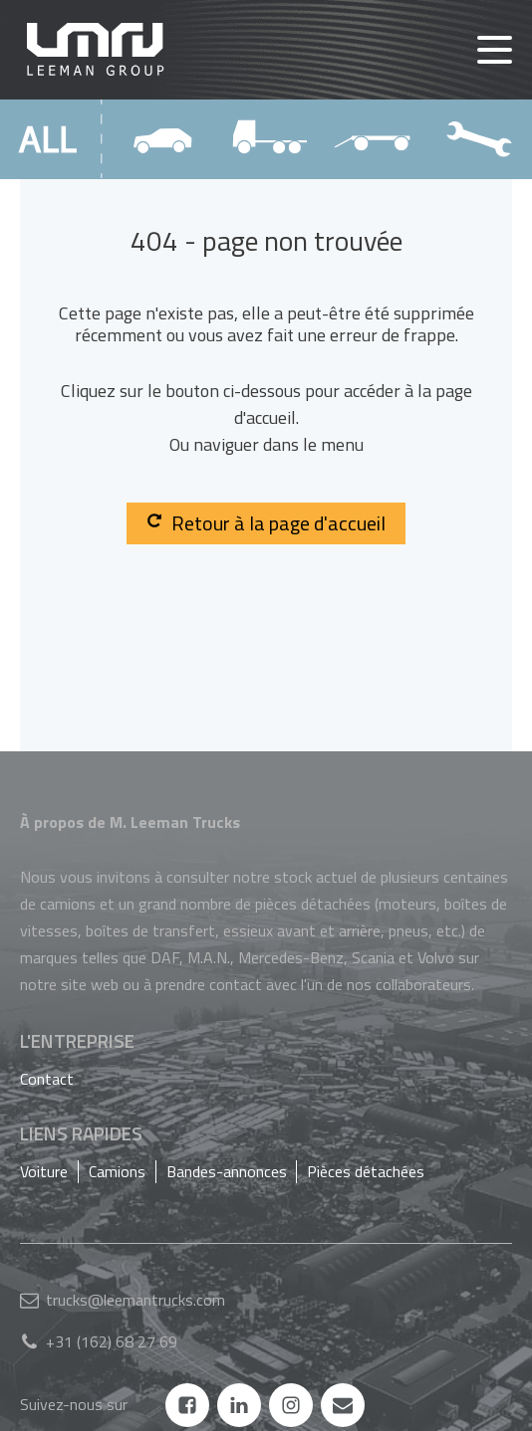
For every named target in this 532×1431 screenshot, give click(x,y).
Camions (117, 1171)
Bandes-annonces (226, 1171)
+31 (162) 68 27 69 (111, 1341)
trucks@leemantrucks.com (135, 1300)
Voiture (44, 1171)
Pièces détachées (365, 1171)
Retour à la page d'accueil (266, 523)
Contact (47, 1079)
